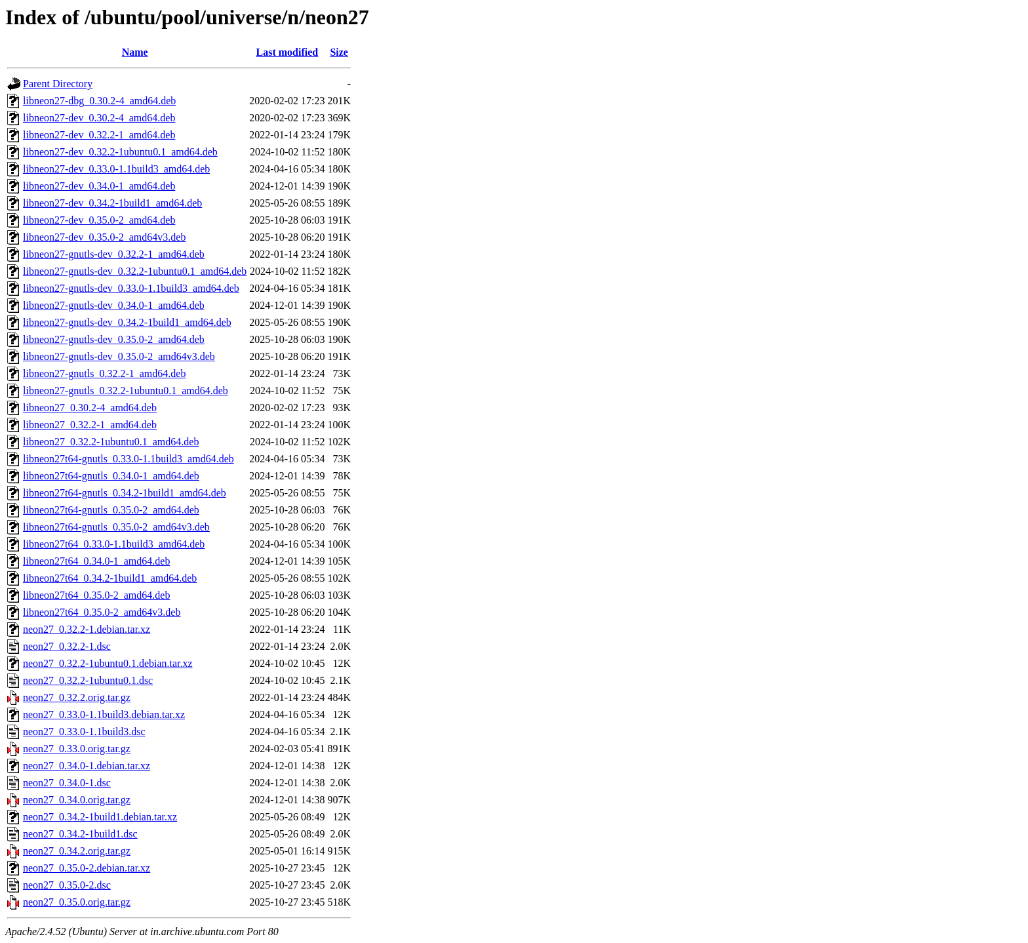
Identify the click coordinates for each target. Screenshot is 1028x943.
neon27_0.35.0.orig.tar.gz (76, 902)
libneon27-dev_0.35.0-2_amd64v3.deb (104, 237)
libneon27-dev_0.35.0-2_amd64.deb (99, 220)
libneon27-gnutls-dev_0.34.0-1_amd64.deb (114, 305)
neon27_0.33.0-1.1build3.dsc (84, 731)
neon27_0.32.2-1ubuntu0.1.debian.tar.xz (108, 663)
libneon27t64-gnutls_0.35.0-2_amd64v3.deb (116, 526)
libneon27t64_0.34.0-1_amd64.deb (96, 561)
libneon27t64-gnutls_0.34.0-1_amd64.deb (111, 475)
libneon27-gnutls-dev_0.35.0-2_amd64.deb (114, 339)
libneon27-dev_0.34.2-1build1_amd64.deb (112, 203)
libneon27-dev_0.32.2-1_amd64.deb (99, 134)
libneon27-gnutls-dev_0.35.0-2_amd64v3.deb (119, 356)
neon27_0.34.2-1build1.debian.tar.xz (100, 816)
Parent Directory (57, 83)
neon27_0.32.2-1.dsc (67, 646)
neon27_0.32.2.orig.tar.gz (76, 697)
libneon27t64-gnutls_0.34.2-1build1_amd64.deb (124, 492)
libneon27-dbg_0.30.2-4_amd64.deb (99, 100)
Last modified (287, 52)
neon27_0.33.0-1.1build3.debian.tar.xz (104, 714)
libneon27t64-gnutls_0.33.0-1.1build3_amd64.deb (128, 458)
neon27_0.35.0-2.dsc (67, 885)
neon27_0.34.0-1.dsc (67, 782)
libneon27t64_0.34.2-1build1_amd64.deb (110, 578)
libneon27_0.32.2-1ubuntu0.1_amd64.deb (111, 441)
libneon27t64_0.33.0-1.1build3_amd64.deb (114, 544)
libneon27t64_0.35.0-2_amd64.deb (96, 595)
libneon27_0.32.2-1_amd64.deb (90, 424)
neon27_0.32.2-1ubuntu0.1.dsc (88, 680)
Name (135, 52)
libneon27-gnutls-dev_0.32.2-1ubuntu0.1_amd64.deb (135, 271)
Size (339, 52)
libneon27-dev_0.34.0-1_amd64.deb (99, 185)
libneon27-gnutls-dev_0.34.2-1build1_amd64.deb (127, 322)
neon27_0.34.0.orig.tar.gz (76, 799)
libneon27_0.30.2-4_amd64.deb (90, 407)
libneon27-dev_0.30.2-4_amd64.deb (99, 117)
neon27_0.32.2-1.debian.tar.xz (86, 629)
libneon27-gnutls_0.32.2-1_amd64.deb (104, 373)
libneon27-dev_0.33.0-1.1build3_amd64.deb (116, 168)
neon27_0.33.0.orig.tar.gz (76, 748)
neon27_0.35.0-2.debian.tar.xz (86, 867)
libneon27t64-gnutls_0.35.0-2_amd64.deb (111, 509)
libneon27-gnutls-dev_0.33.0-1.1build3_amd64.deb (131, 288)
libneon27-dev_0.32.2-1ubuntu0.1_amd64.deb (120, 151)
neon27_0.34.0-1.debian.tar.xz (86, 765)
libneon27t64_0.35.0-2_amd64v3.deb (101, 612)
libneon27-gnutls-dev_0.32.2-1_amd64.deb (114, 254)
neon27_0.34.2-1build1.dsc (80, 833)
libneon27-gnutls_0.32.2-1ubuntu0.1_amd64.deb (125, 390)
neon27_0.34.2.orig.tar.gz (76, 850)
